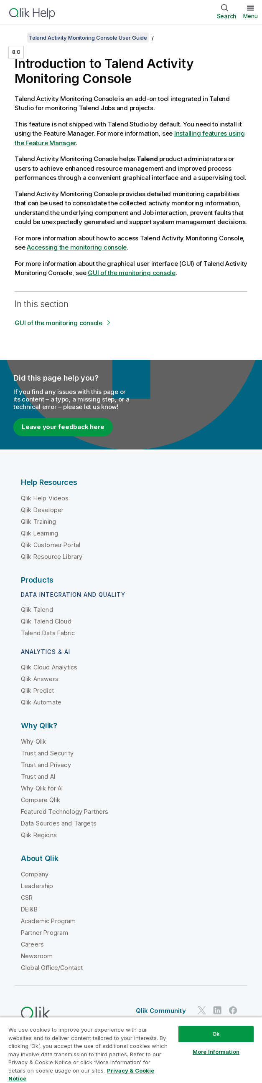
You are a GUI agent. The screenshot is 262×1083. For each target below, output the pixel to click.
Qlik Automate (41, 702)
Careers (32, 944)
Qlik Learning (39, 533)
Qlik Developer (42, 509)
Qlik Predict (37, 690)
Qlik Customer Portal (50, 544)
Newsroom (37, 955)
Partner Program (44, 932)
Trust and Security (47, 753)
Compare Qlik (40, 799)
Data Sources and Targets (59, 823)
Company (34, 874)
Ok (216, 1033)
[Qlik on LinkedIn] (217, 1010)
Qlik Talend (37, 609)
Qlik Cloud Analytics (49, 667)
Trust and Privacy (46, 764)
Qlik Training (38, 521)
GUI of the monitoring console (132, 273)
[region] (131, 1050)
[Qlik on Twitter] (202, 1010)
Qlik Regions (39, 834)
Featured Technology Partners (64, 811)
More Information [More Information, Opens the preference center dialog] (216, 1051)
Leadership (37, 885)
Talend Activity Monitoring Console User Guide (88, 37)
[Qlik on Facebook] (233, 1010)
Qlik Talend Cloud (46, 621)
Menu (250, 16)
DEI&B (29, 909)
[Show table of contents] (16, 37)
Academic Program (48, 920)
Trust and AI (38, 776)
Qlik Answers (40, 678)
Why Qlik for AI (42, 788)
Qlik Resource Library (51, 556)
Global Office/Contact (52, 967)
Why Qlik (33, 741)
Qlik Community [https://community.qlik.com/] (161, 1011)
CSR (27, 897)
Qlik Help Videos (45, 498)
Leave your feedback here (63, 427)
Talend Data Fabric (48, 632)
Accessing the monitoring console (77, 247)
